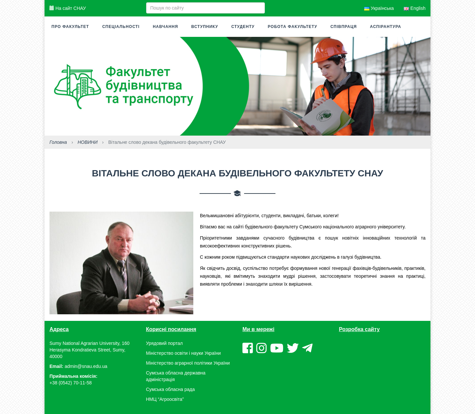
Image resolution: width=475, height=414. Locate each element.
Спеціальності (121, 26)
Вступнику (204, 26)
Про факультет (70, 26)
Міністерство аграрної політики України (188, 363)
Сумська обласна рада (170, 389)
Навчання (165, 26)
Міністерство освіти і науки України (183, 353)
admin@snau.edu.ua (86, 366)
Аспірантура (385, 26)
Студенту (243, 26)
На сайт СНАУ (67, 8)
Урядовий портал (164, 343)
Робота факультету (292, 26)
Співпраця (344, 26)
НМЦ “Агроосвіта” (165, 399)
